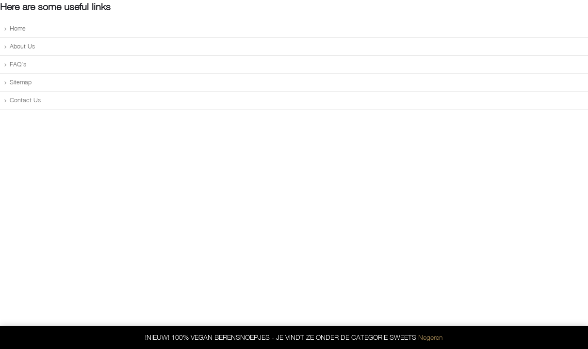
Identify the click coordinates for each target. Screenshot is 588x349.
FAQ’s (18, 64)
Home (18, 28)
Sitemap (21, 82)
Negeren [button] (430, 337)
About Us (22, 46)
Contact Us (25, 100)
